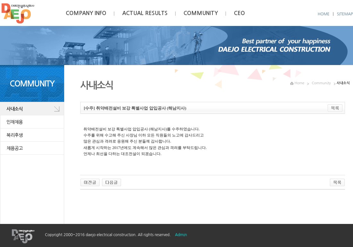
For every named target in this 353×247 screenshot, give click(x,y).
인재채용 (14, 122)
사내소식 (14, 109)
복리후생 (14, 135)
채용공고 (14, 148)
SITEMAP (345, 14)
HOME (324, 14)
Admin (181, 235)
